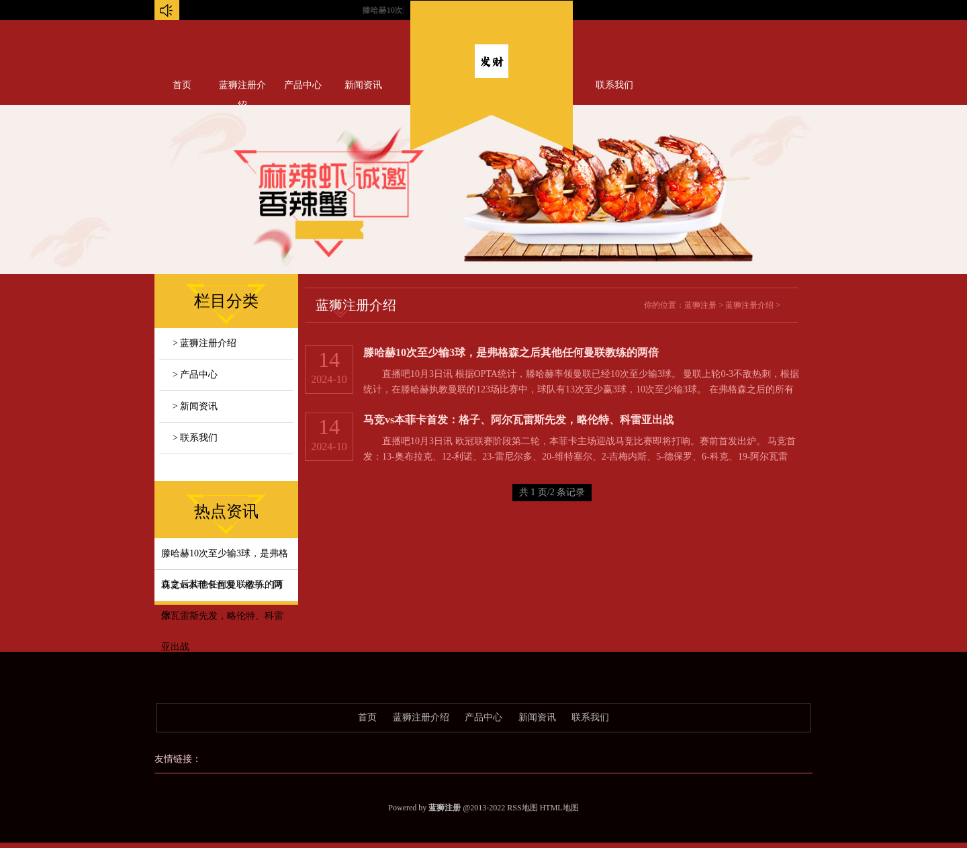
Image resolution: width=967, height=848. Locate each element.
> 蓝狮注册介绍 (204, 343)
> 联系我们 (195, 438)
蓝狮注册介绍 (242, 88)
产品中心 (303, 85)
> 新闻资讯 (195, 406)
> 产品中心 (195, 375)
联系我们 (614, 85)
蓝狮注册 (700, 305)
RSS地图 (522, 807)
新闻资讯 (363, 85)
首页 (182, 85)
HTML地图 (559, 807)
